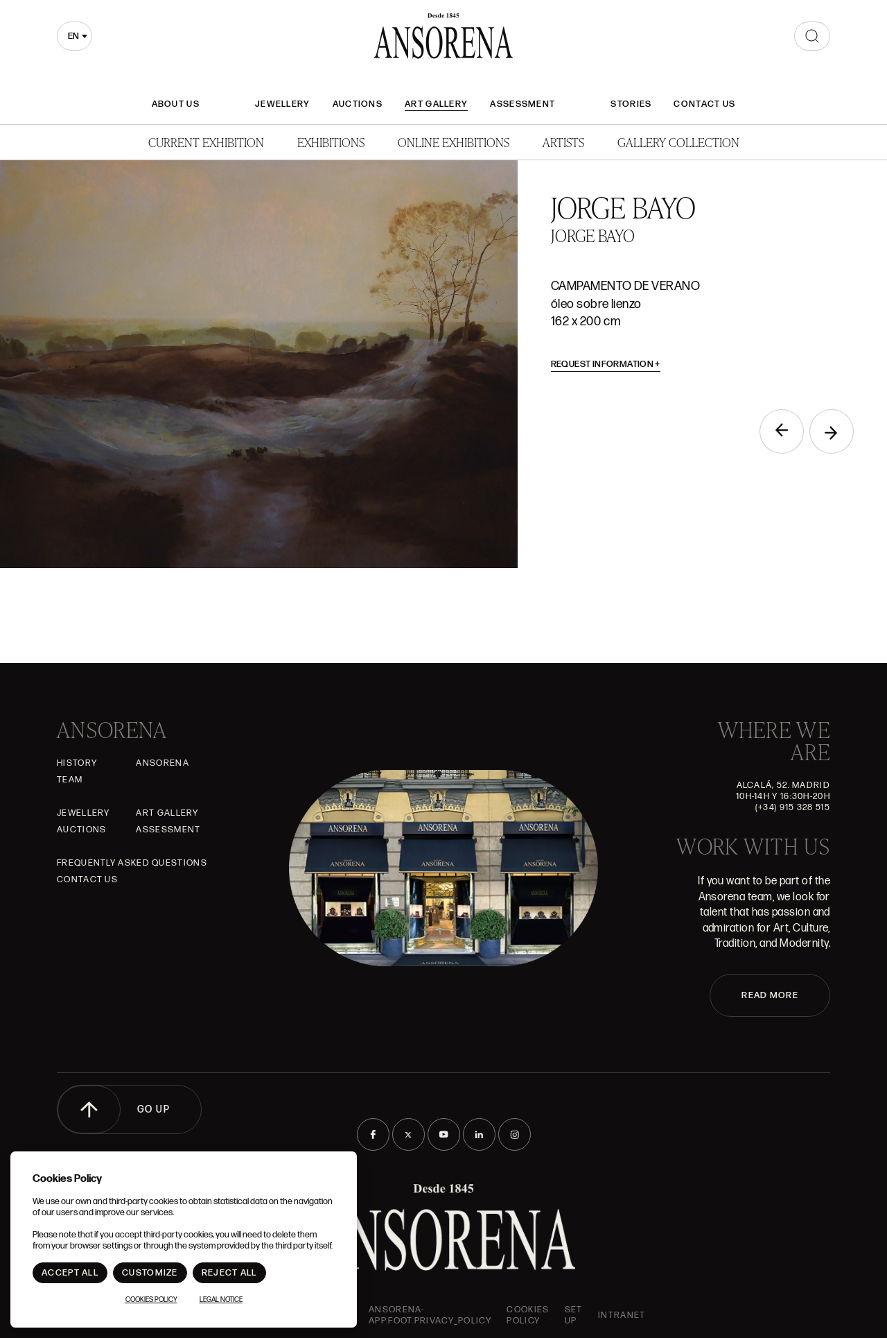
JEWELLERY (282, 104)
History (77, 763)
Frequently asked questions (132, 862)
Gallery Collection (678, 142)
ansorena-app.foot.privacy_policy (430, 1315)
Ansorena (162, 763)
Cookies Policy (528, 1315)
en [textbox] (73, 36)
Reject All (229, 1272)
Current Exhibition (206, 142)
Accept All (70, 1272)
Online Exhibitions (453, 142)
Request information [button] (606, 364)
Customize (150, 1272)
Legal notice (221, 1300)
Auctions (358, 104)
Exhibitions (331, 142)
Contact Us (704, 104)
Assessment (522, 104)
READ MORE (769, 995)
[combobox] (74, 36)
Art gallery (436, 104)
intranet (621, 1315)
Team (69, 779)
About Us (176, 104)
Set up (574, 1315)
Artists (563, 142)
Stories (631, 104)
